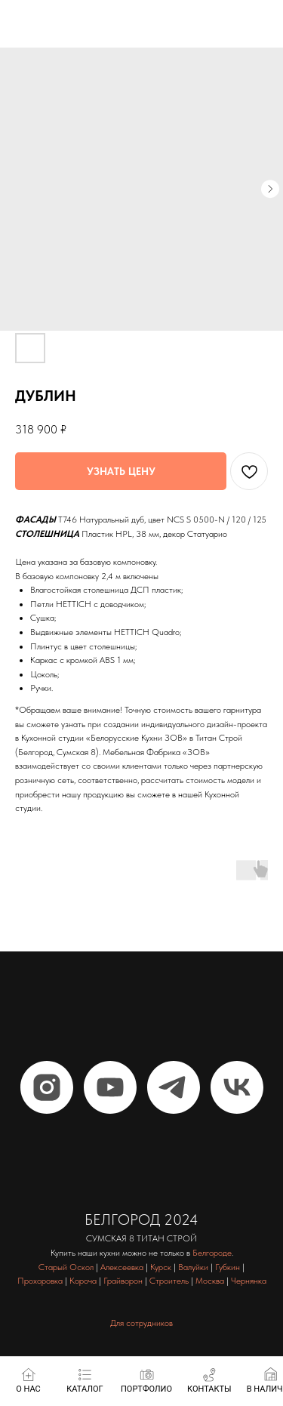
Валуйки (193, 1267)
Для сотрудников (141, 1323)
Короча (83, 1280)
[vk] (237, 1087)
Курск (160, 1267)
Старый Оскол (66, 1267)
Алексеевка (121, 1267)
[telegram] (173, 1087)
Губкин (227, 1267)
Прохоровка (40, 1280)
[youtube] (110, 1087)
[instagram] (46, 1087)
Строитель (169, 1280)
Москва (209, 1280)
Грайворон (123, 1280)
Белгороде (212, 1252)
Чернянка (248, 1280)
